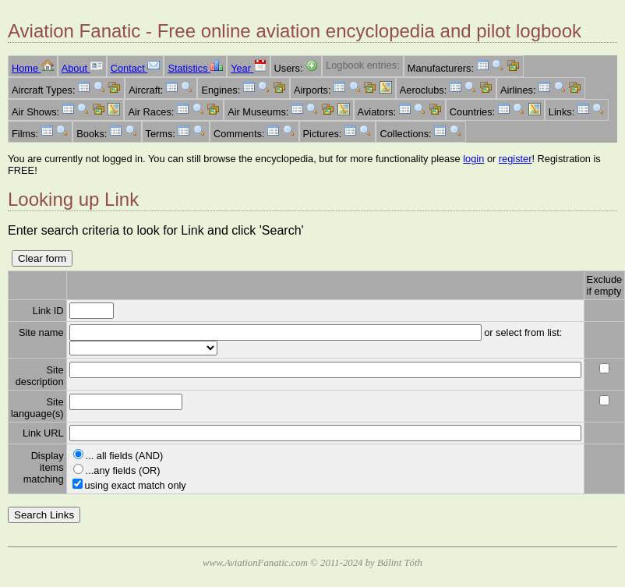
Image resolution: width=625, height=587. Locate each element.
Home (33, 68)
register (515, 158)
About (82, 68)
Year (248, 68)
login (473, 158)
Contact (136, 68)
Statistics (195, 68)
